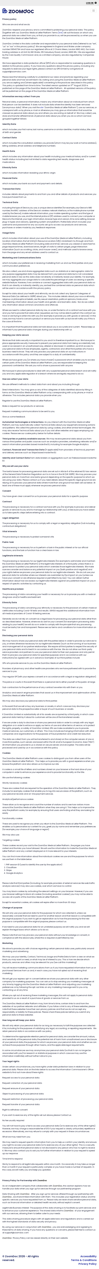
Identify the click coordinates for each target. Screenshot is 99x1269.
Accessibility (88, 1256)
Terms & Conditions (84, 1260)
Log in (91, 2)
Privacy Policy (88, 1264)
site (41, 107)
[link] (60, 32)
